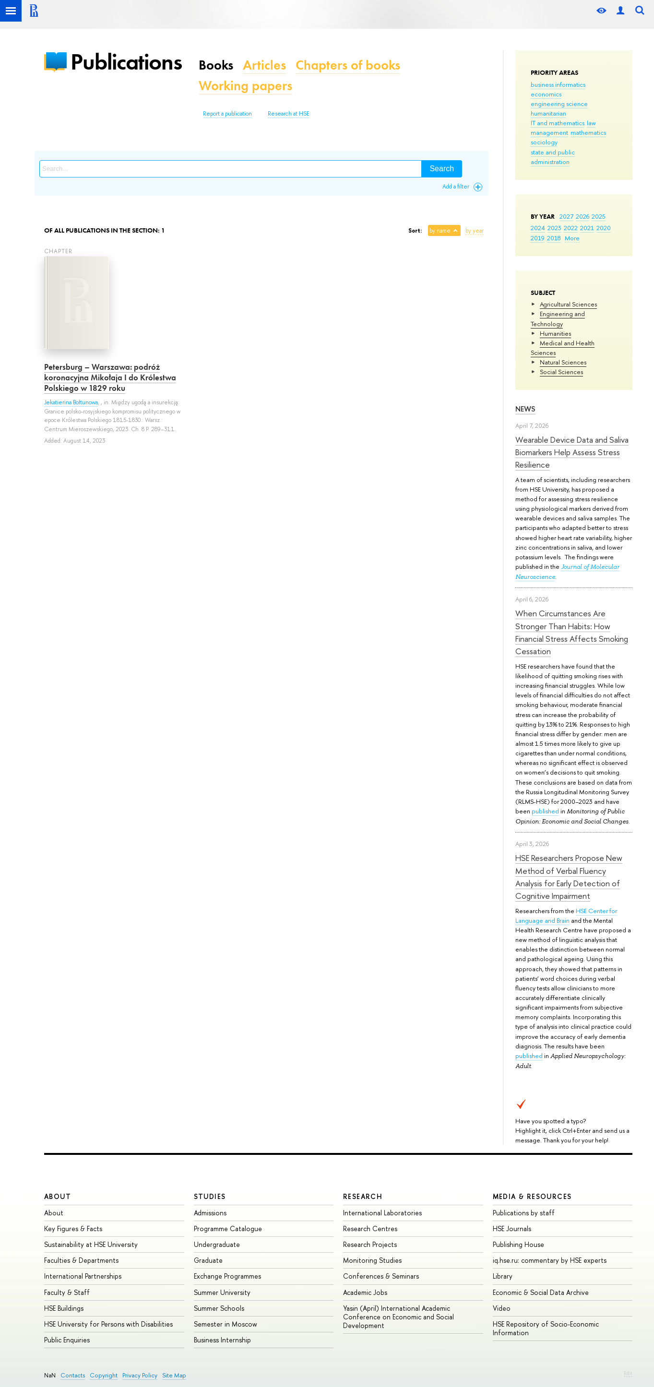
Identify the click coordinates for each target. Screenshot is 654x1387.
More (572, 238)
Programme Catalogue (228, 1228)
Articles (264, 65)
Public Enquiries (67, 1339)
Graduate (208, 1260)
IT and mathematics (557, 122)
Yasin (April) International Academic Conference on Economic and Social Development (398, 1317)
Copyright (104, 1375)
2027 (566, 216)
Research (362, 1196)
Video (502, 1308)
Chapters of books (348, 65)
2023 (554, 227)
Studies (210, 1196)
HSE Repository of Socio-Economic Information (546, 1328)
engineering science (559, 103)
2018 (554, 238)
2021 (587, 227)
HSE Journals (512, 1228)
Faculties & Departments (81, 1260)
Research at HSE (288, 114)
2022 (571, 227)
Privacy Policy (139, 1375)
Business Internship (222, 1339)
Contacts (72, 1375)
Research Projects (370, 1244)
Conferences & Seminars (381, 1276)
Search (441, 169)
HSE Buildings (63, 1308)
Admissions (210, 1212)
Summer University (222, 1292)
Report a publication (227, 114)
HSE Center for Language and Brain (566, 915)
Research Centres (370, 1228)
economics (546, 94)
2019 (538, 238)
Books (216, 65)
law (591, 122)
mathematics (588, 132)
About (57, 1196)
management (549, 132)
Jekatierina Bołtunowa (71, 402)
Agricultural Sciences (568, 304)
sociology (544, 142)
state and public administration (553, 157)
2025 (599, 216)
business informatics (558, 84)
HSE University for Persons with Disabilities (108, 1323)
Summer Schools (219, 1308)
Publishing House (518, 1244)
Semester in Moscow (225, 1323)
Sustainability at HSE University (91, 1244)
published (545, 811)
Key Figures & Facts (73, 1228)
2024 (538, 227)
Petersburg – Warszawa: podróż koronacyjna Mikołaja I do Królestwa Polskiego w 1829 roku (110, 377)
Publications (126, 61)
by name (440, 231)
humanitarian (548, 113)
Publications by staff (524, 1212)
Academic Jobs (365, 1292)
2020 (603, 227)
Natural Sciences (563, 362)
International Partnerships (82, 1276)
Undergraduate (217, 1244)
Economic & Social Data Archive (541, 1292)
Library (502, 1276)
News (525, 409)
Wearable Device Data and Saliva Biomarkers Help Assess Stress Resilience (572, 452)
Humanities (555, 333)
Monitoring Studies (372, 1260)
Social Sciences (561, 371)
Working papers (245, 85)
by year (474, 231)
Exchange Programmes (227, 1276)
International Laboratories (382, 1212)
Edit (628, 1373)
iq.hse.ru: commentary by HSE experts (549, 1260)
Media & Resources (532, 1196)
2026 (582, 216)
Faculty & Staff (67, 1292)
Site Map (174, 1375)
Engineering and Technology (558, 318)
